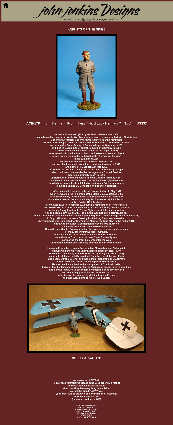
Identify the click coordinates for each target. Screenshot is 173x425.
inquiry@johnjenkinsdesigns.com (86, 385)
